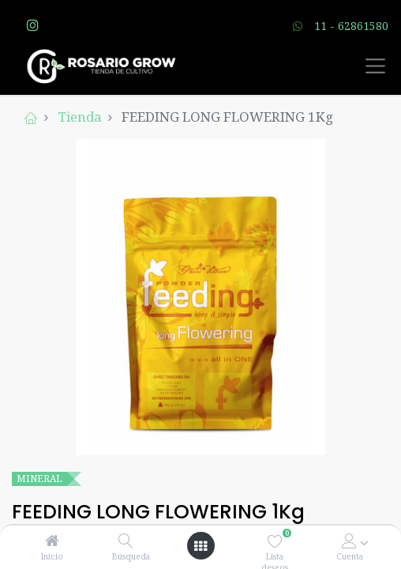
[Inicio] (52, 541)
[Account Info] (349, 541)
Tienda (80, 116)
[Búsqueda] (125, 541)
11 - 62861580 (351, 25)
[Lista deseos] (275, 541)
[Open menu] (200, 546)
